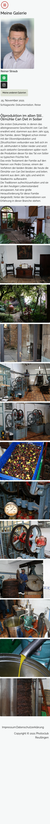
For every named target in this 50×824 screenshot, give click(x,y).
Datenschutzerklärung (30, 727)
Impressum (9, 727)
